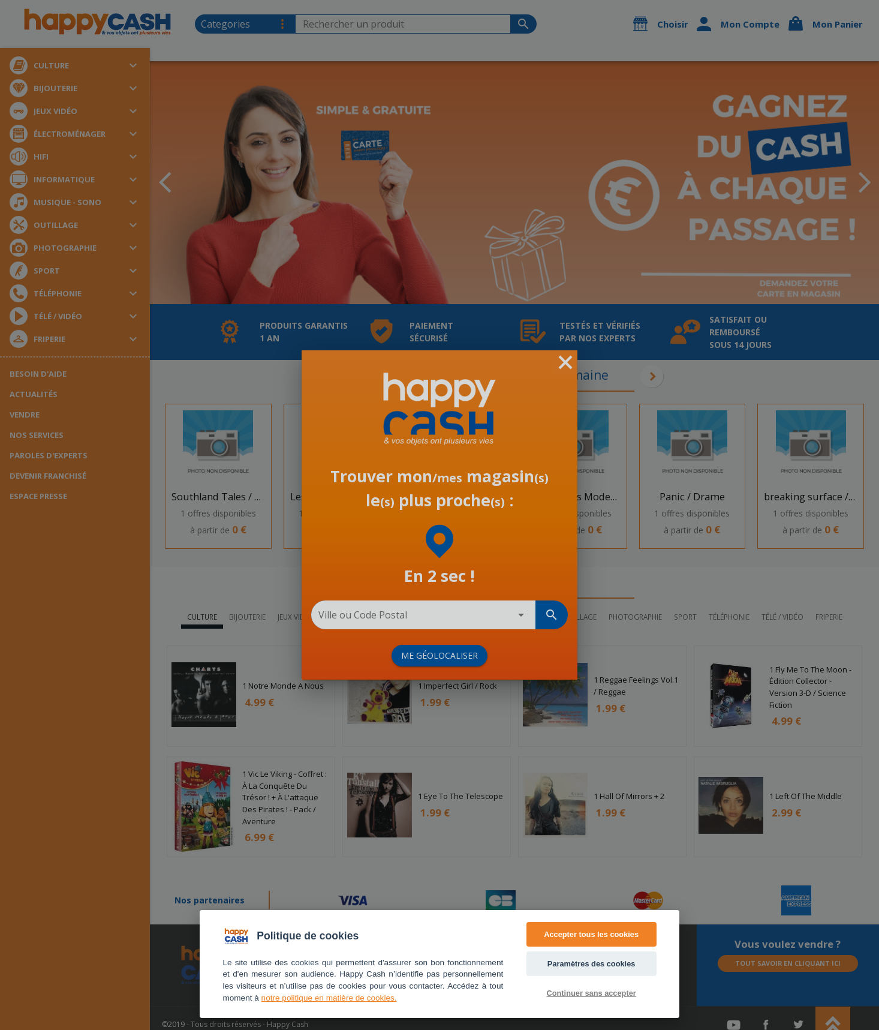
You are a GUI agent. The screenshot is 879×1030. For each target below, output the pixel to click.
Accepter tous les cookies (591, 934)
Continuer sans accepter (591, 993)
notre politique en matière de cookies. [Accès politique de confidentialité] (329, 997)
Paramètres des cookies (591, 963)
